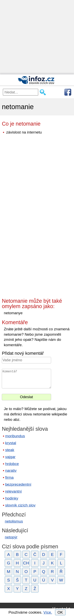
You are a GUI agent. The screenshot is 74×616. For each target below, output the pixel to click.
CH (26, 563)
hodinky (11, 498)
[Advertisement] (37, 37)
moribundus (15, 436)
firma (9, 477)
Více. (47, 612)
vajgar (10, 457)
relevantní (13, 491)
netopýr (11, 537)
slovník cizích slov (20, 505)
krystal (10, 443)
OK (60, 612)
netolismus (14, 521)
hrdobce (12, 464)
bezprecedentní (18, 484)
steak (9, 450)
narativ (11, 470)
